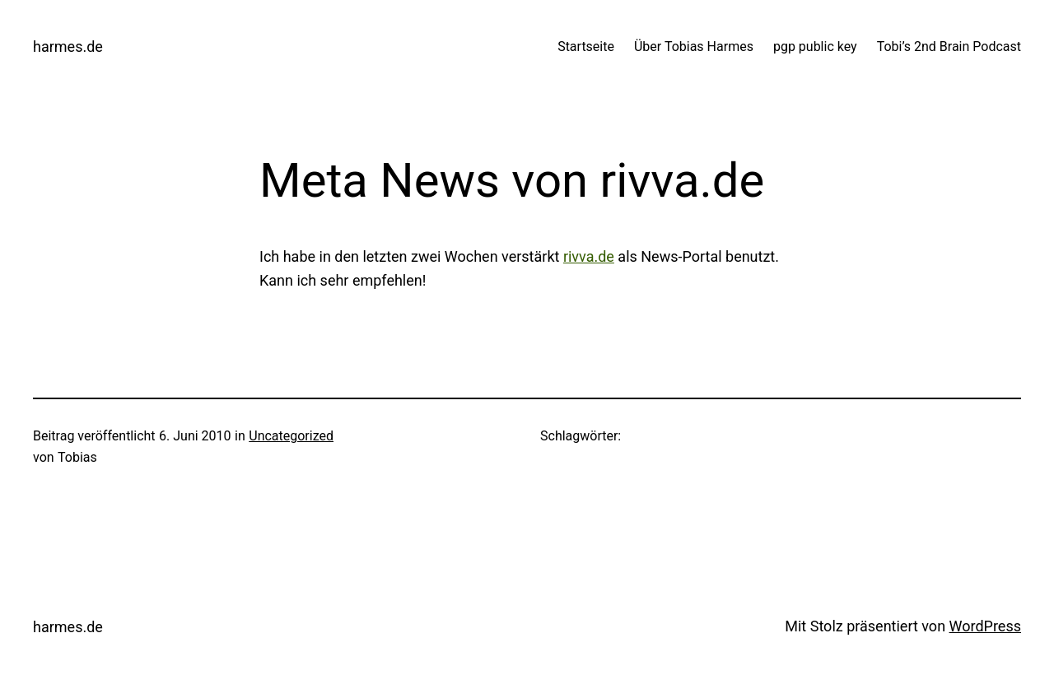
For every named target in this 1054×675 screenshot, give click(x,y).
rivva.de (588, 256)
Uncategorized (291, 436)
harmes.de (68, 46)
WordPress (985, 626)
